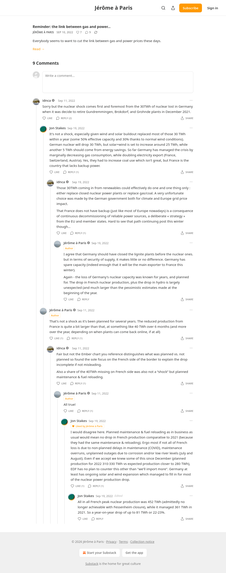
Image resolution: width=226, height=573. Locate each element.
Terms (123, 542)
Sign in (212, 8)
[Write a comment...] (118, 82)
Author (69, 248)
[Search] (163, 8)
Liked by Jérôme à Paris (87, 426)
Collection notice (142, 542)
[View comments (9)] (88, 32)
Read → (39, 49)
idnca (46, 100)
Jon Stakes (57, 128)
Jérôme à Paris (43, 32)
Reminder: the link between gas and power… (72, 26)
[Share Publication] (173, 8)
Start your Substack (99, 552)
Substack (91, 564)
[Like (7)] (79, 32)
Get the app (134, 553)
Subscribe (190, 8)
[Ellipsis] (191, 100)
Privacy (111, 542)
